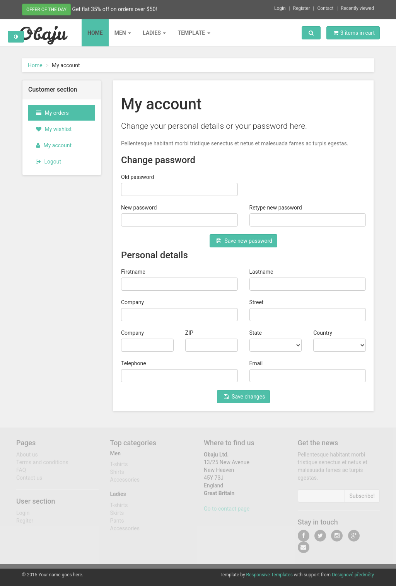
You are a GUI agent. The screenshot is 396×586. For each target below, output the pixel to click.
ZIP (189, 333)
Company (132, 302)
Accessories (125, 482)
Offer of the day (46, 9)
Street (256, 302)
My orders (52, 113)
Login (280, 7)
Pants (117, 523)
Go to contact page (226, 511)
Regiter (24, 523)
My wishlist (54, 129)
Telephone (133, 363)
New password (139, 207)
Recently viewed (357, 7)
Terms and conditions (42, 465)
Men (122, 33)
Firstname (133, 272)
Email (256, 363)
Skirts (117, 516)
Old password (137, 177)
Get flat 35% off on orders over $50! (114, 8)
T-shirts (119, 467)
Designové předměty (353, 574)
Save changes (244, 397)
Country (322, 333)
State (255, 333)
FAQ (21, 473)
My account (54, 145)
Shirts (117, 475)
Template (194, 33)
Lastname (261, 272)
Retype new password (275, 207)
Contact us (29, 480)
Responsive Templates (269, 574)
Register (301, 7)
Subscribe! (362, 499)
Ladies (154, 33)
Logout (48, 161)
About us (27, 457)
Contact (325, 7)
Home (95, 33)
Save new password (244, 241)
